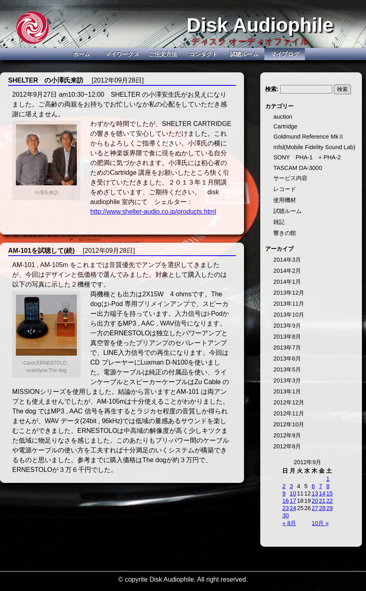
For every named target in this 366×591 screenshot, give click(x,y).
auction (282, 116)
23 (285, 508)
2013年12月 (288, 292)
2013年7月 (287, 347)
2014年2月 (287, 270)
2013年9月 (287, 325)
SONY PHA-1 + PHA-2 (307, 157)
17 (293, 501)
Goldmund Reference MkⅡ (308, 136)
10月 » (320, 523)
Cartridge (285, 126)
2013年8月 (287, 336)
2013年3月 (287, 380)
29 (329, 508)
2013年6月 (287, 358)
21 (322, 501)
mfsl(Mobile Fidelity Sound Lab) (314, 147)
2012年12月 (288, 402)
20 (315, 501)
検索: (272, 89)
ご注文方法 (162, 54)
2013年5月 (287, 369)
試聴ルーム (244, 54)
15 (329, 493)
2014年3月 (287, 259)
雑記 (279, 222)
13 (315, 493)
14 (322, 493)
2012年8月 (287, 446)
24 (293, 508)
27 (315, 508)
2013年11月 (288, 303)
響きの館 (284, 233)
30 (285, 515)
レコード (284, 189)
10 (293, 493)
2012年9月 (287, 435)
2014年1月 (287, 281)
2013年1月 (287, 391)
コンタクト (203, 54)
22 (329, 501)
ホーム (81, 54)
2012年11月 (288, 413)
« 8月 (289, 523)
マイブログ (284, 54)
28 (322, 508)
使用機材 (284, 200)
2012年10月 (288, 424)
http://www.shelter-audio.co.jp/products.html (153, 211)
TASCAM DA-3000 (297, 168)
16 (285, 501)
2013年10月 (288, 314)
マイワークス (122, 54)
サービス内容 (290, 178)
